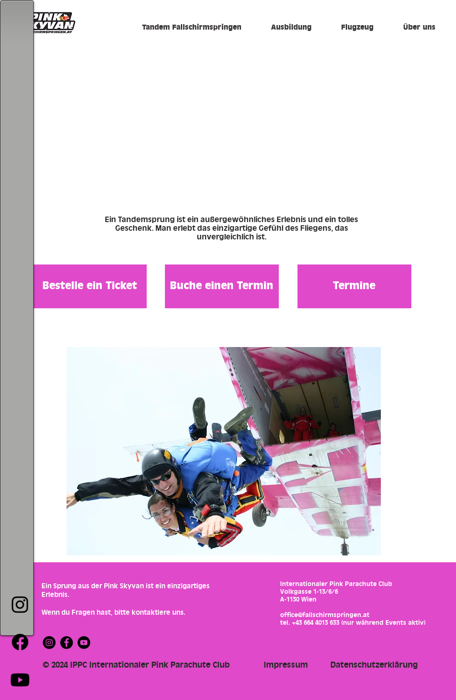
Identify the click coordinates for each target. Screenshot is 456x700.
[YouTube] (83, 642)
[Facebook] (20, 642)
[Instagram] (20, 604)
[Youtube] (20, 680)
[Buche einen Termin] (222, 286)
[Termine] (354, 286)
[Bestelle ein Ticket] (90, 286)
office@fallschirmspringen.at (324, 615)
